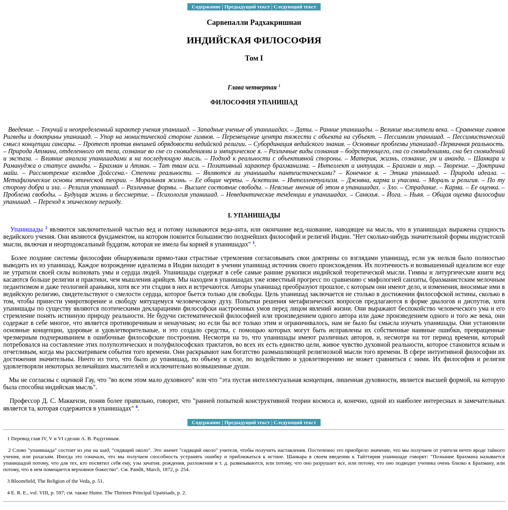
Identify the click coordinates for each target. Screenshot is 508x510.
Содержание (206, 7)
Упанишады (26, 229)
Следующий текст (295, 7)
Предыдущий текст (247, 7)
